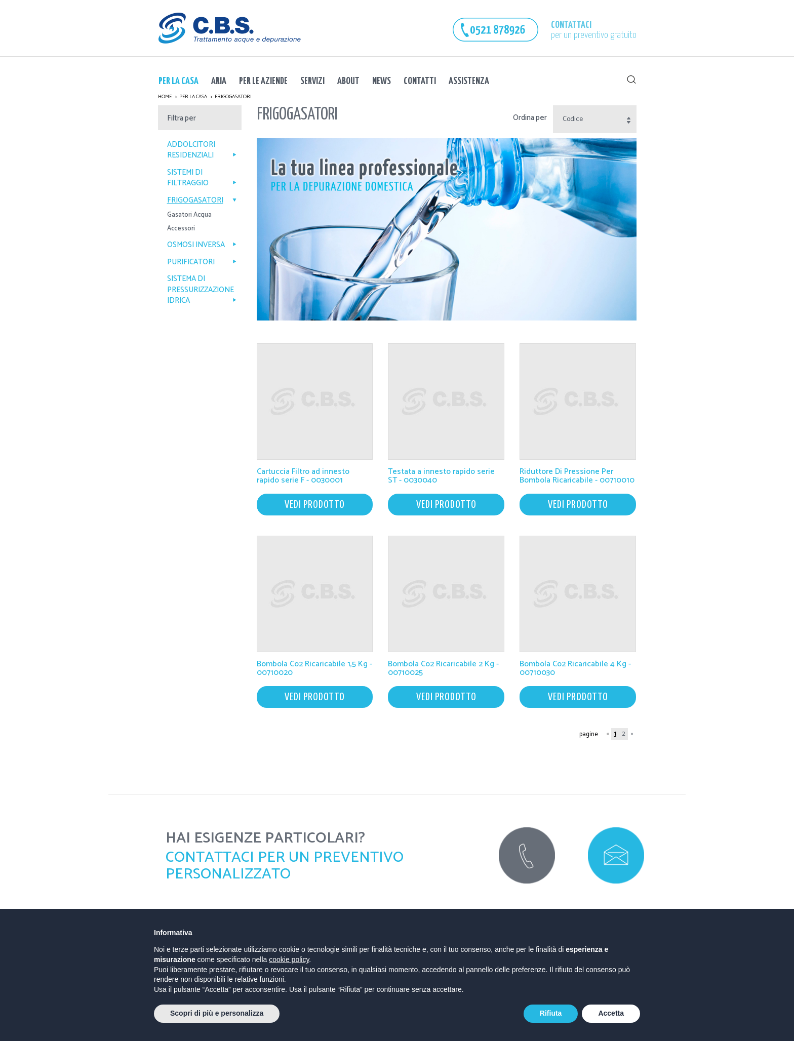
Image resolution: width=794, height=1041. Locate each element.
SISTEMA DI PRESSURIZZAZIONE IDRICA (201, 289)
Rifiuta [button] (551, 1013)
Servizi (312, 81)
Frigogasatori (233, 97)
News (381, 81)
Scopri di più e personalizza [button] (216, 1013)
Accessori (181, 229)
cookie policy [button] (289, 959)
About (348, 81)
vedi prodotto (315, 505)
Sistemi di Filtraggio (201, 178)
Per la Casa (178, 81)
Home (165, 97)
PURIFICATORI (201, 262)
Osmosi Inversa (201, 244)
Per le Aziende (263, 81)
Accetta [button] (611, 1013)
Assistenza (469, 81)
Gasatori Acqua (189, 215)
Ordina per (530, 117)
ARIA (218, 81)
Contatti (420, 81)
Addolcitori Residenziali (201, 150)
